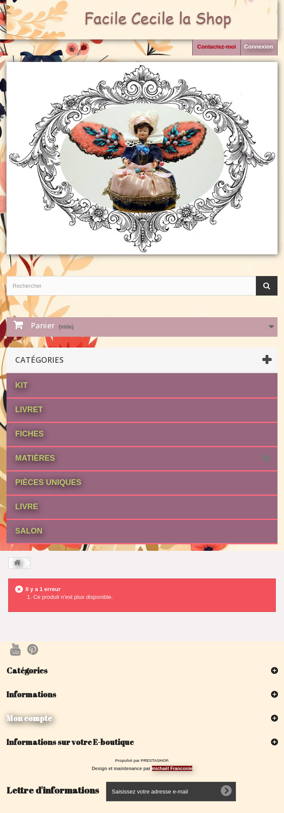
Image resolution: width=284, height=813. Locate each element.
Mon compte (29, 718)
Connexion (258, 46)
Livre (26, 507)
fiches (29, 434)
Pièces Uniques (48, 482)
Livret (29, 409)
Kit (21, 385)
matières (35, 458)
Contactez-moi (216, 46)
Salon (28, 531)
